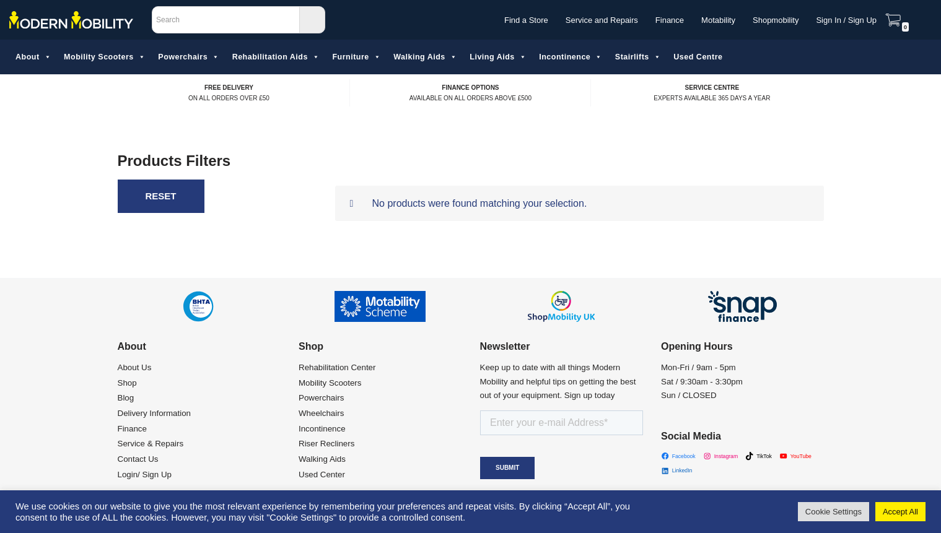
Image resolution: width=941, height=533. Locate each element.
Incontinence (571, 57)
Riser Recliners (326, 443)
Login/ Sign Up (145, 474)
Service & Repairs (151, 443)
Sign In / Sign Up (846, 20)
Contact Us (138, 459)
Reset (161, 196)
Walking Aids (425, 57)
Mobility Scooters (105, 57)
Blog (126, 397)
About (33, 57)
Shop (127, 383)
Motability (718, 20)
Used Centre (697, 57)
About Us (135, 367)
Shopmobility (776, 20)
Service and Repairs (602, 20)
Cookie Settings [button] (833, 511)
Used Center (322, 474)
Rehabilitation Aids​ (276, 57)
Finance (669, 20)
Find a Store (526, 20)
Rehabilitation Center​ (337, 367)
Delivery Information (154, 413)
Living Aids (498, 57)
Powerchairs (188, 57)
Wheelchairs (321, 413)
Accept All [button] (900, 511)
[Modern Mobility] (71, 19)
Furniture (356, 57)
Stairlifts (638, 57)
